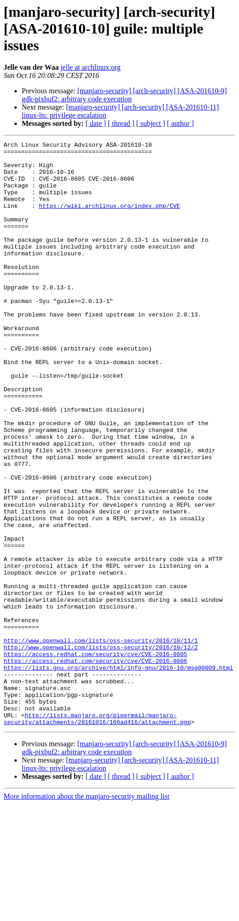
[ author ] (180, 123)
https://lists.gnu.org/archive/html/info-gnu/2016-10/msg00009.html (118, 773)
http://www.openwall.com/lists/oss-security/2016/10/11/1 (101, 741)
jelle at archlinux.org (91, 67)
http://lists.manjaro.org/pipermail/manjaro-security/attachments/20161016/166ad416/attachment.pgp (97, 834)
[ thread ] (121, 123)
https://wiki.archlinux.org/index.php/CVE (109, 219)
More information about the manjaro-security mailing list (86, 913)
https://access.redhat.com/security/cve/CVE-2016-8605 (95, 757)
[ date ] (96, 123)
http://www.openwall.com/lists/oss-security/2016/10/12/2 (101, 749)
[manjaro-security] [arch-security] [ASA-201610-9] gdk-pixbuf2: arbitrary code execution (124, 95)
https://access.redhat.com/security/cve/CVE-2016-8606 (95, 765)
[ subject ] (150, 123)
